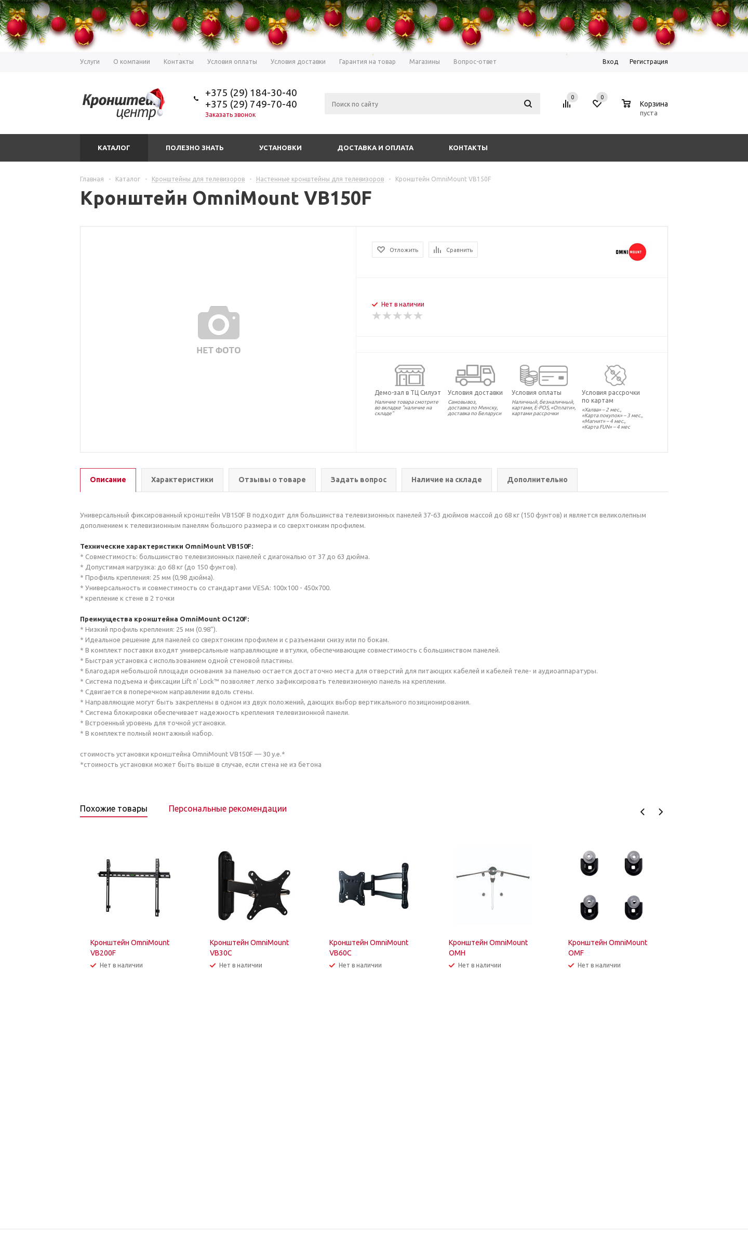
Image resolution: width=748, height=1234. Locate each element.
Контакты (468, 147)
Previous (642, 811)
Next (660, 811)
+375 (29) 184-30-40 (251, 92)
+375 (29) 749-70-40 (251, 104)
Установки (280, 147)
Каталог (114, 147)
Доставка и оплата (375, 147)
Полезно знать (195, 147)
